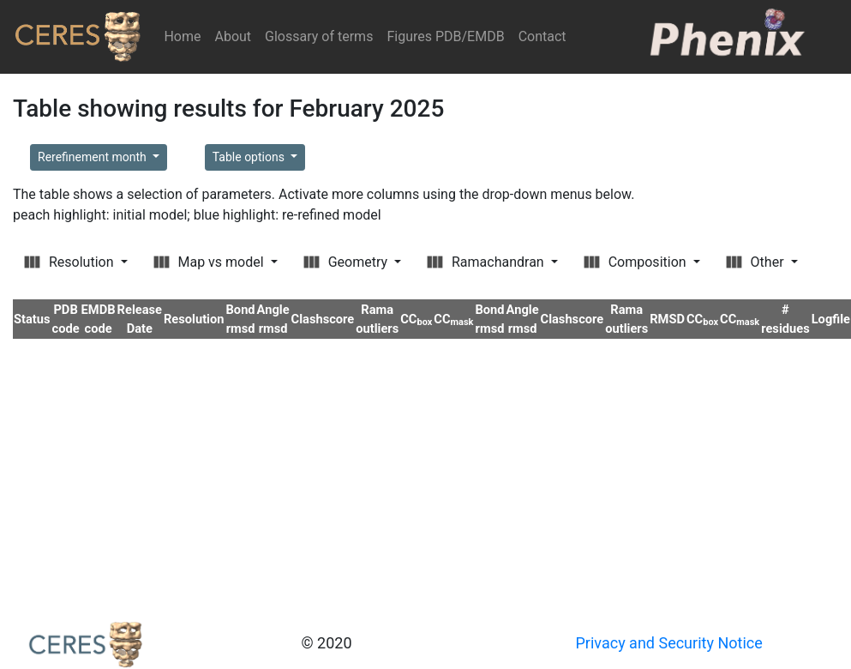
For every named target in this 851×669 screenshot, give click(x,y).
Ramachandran (487, 262)
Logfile (831, 319)
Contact (542, 36)
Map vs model (210, 262)
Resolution (70, 262)
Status (32, 319)
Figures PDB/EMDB (445, 36)
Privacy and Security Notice (669, 643)
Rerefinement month (93, 157)
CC (416, 319)
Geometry (347, 262)
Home (185, 36)
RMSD (667, 319)
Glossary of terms (319, 36)
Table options (250, 157)
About (232, 36)
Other (757, 262)
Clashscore (323, 319)
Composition (637, 262)
